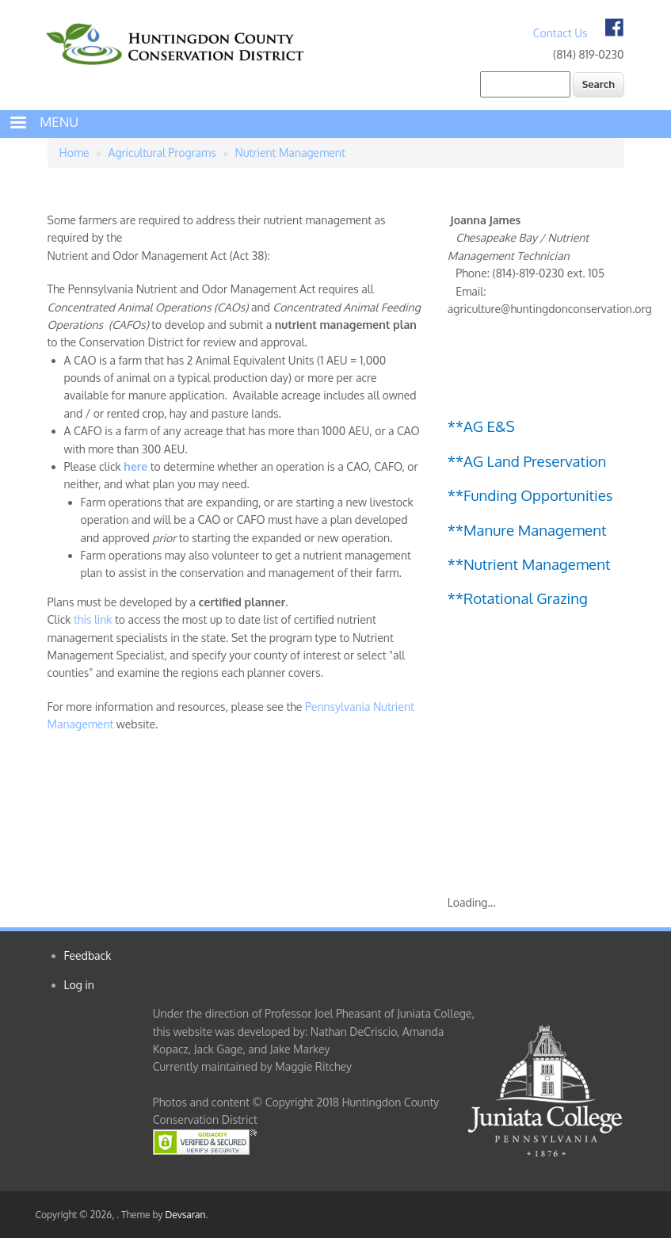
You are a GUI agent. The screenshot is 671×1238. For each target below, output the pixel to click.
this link (93, 619)
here (136, 466)
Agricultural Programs (162, 152)
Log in (79, 985)
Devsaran (185, 1215)
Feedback (88, 955)
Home (74, 152)
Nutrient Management (290, 152)
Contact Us (560, 33)
